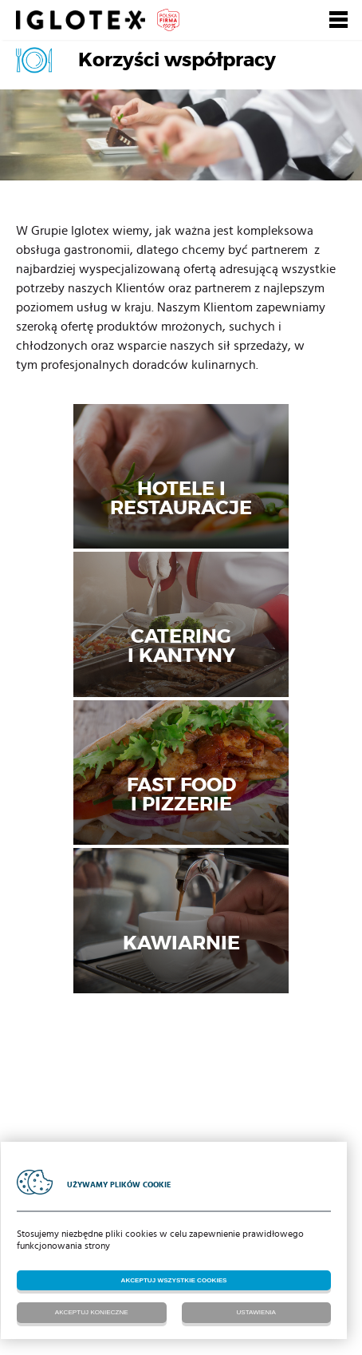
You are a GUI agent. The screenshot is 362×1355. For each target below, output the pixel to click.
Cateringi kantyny (181, 645)
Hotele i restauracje (181, 497)
